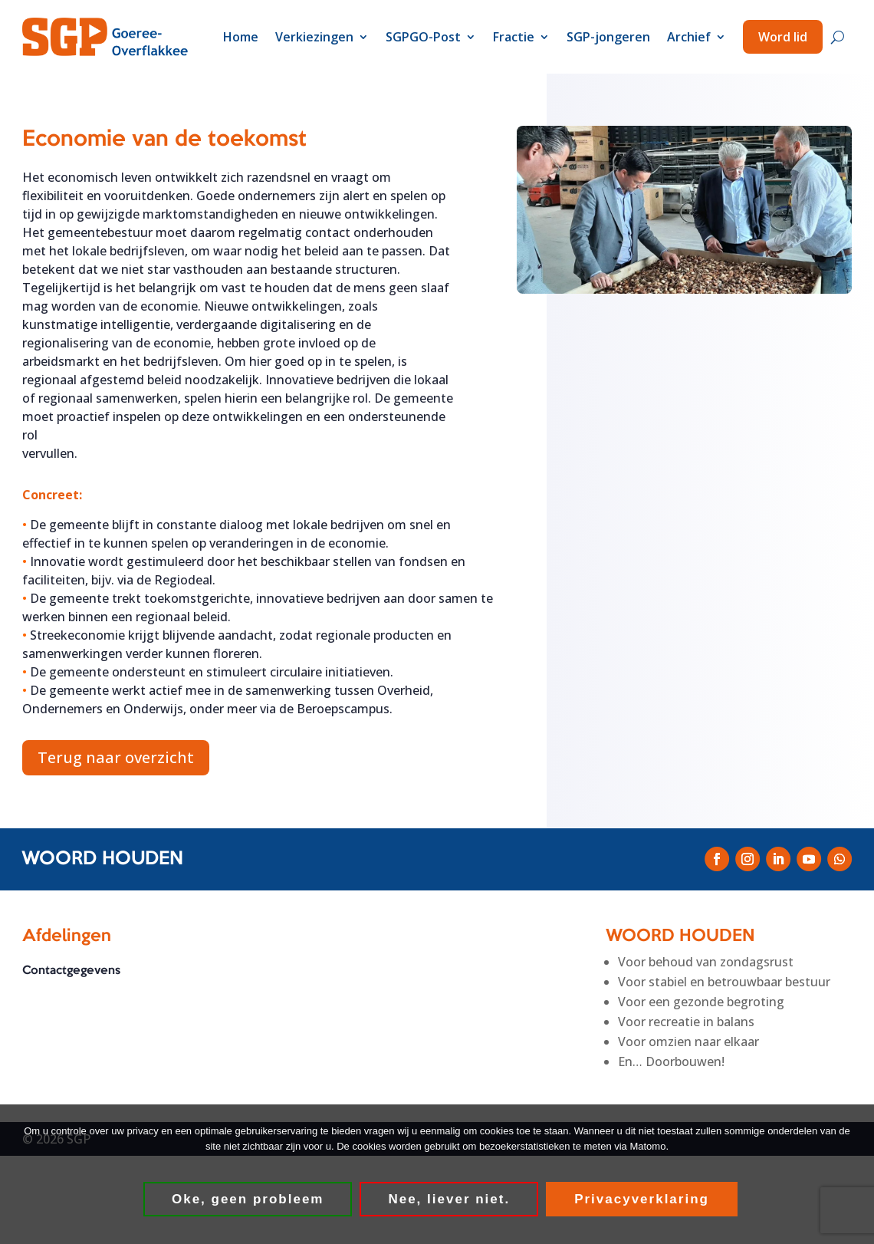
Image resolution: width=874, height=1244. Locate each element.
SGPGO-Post (423, 36)
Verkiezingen (314, 36)
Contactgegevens (71, 971)
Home (240, 36)
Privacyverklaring (642, 1200)
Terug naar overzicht (116, 757)
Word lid (782, 36)
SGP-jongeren (608, 36)
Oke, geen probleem (248, 1200)
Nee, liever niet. (450, 1200)
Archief (689, 36)
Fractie (513, 36)
